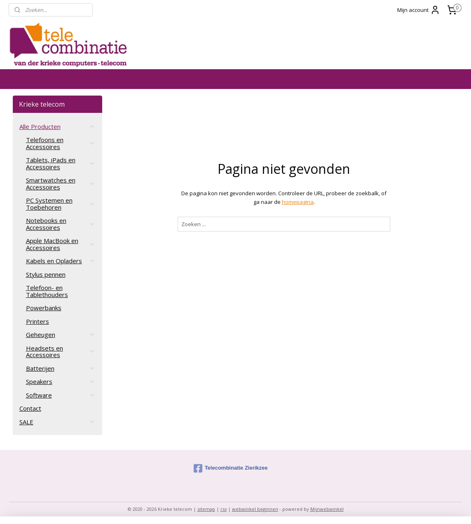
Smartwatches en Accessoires (61, 183)
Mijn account (418, 10)
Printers (37, 321)
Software (61, 395)
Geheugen (61, 334)
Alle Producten (57, 126)
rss (223, 509)
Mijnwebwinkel (327, 509)
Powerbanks (43, 308)
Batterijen (61, 368)
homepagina (298, 202)
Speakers (61, 381)
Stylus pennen (46, 274)
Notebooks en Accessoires (61, 224)
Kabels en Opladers (61, 261)
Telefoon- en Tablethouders (47, 291)
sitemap (206, 509)
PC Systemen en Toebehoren (61, 203)
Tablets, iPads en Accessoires (61, 163)
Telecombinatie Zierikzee (231, 468)
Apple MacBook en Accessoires (61, 244)
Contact (30, 408)
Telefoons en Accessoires (61, 143)
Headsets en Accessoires (61, 351)
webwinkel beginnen (255, 509)
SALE (57, 422)
